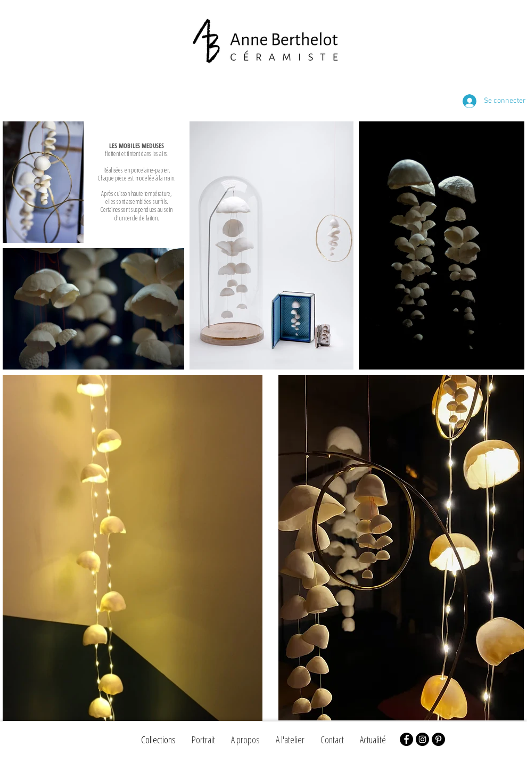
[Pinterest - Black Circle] (438, 739)
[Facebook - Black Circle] (406, 739)
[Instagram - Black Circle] (422, 739)
